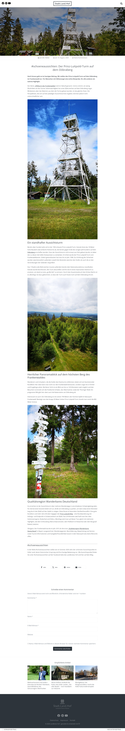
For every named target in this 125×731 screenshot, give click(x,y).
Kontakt (72, 721)
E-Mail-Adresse (33, 626)
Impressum (64, 721)
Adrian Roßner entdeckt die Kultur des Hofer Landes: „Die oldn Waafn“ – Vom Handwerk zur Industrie (61, 686)
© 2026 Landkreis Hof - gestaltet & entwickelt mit (62, 725)
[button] (121, 3)
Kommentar (32, 599)
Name (30, 617)
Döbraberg (31, 253)
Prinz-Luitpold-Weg (66, 515)
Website (30, 635)
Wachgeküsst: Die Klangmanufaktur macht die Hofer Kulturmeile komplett (84, 685)
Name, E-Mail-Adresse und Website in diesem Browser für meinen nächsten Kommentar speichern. (62, 645)
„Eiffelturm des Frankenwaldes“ (45, 87)
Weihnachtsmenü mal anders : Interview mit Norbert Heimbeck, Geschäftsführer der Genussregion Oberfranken (38, 686)
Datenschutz (54, 721)
